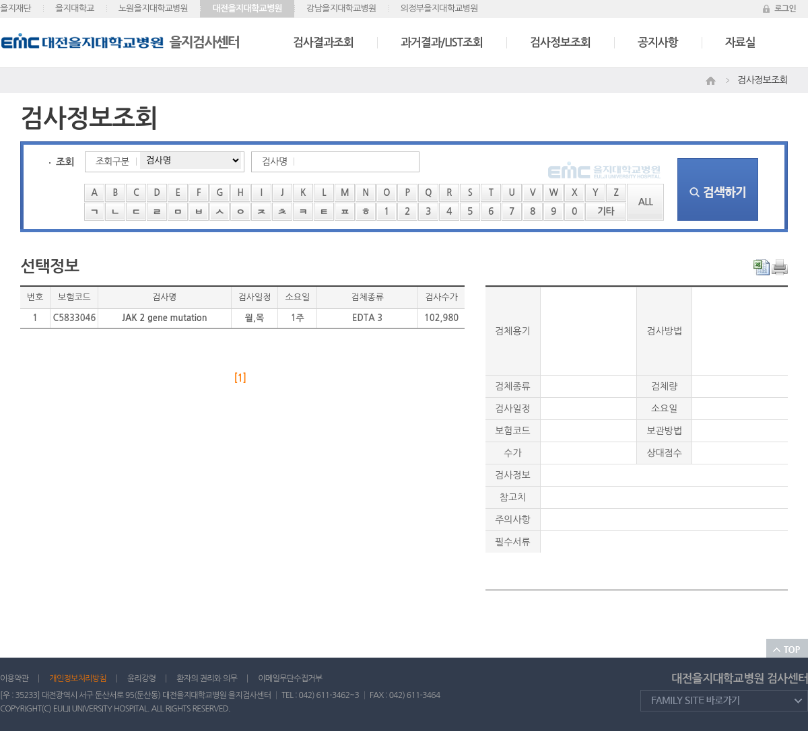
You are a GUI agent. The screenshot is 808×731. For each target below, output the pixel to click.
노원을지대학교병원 (154, 8)
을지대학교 (74, 8)
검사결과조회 (323, 42)
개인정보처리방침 (77, 678)
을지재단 (15, 8)
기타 (605, 211)
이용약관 (14, 678)
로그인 (785, 9)
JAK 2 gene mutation (164, 318)
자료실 (740, 42)
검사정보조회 (560, 42)
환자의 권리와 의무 (206, 678)
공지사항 (658, 42)
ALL (645, 202)
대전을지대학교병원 (247, 8)
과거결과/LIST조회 (442, 42)
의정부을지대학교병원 (439, 8)
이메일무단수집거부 (290, 678)
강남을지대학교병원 (341, 8)
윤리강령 (141, 678)
